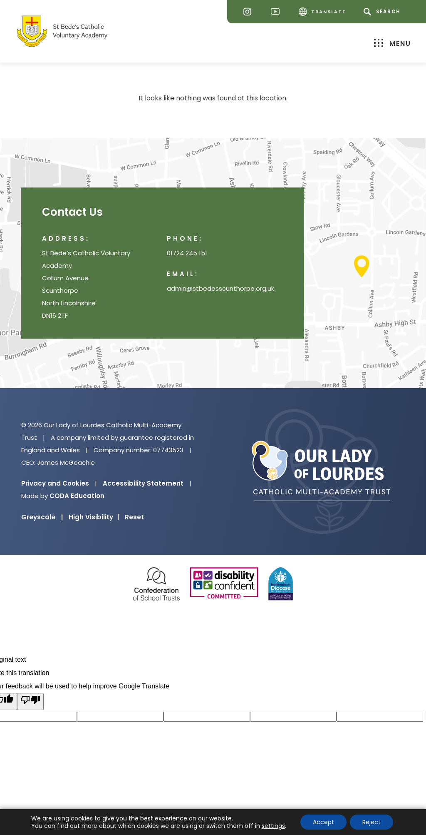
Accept (323, 822)
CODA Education (77, 495)
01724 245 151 (187, 253)
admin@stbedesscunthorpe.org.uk (220, 288)
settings (273, 826)
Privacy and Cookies (55, 483)
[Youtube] (277, 11)
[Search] (383, 11)
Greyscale (42, 517)
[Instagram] (249, 11)
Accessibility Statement (143, 483)
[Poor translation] (30, 701)
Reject (371, 822)
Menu (392, 43)
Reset (134, 517)
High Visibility (94, 517)
